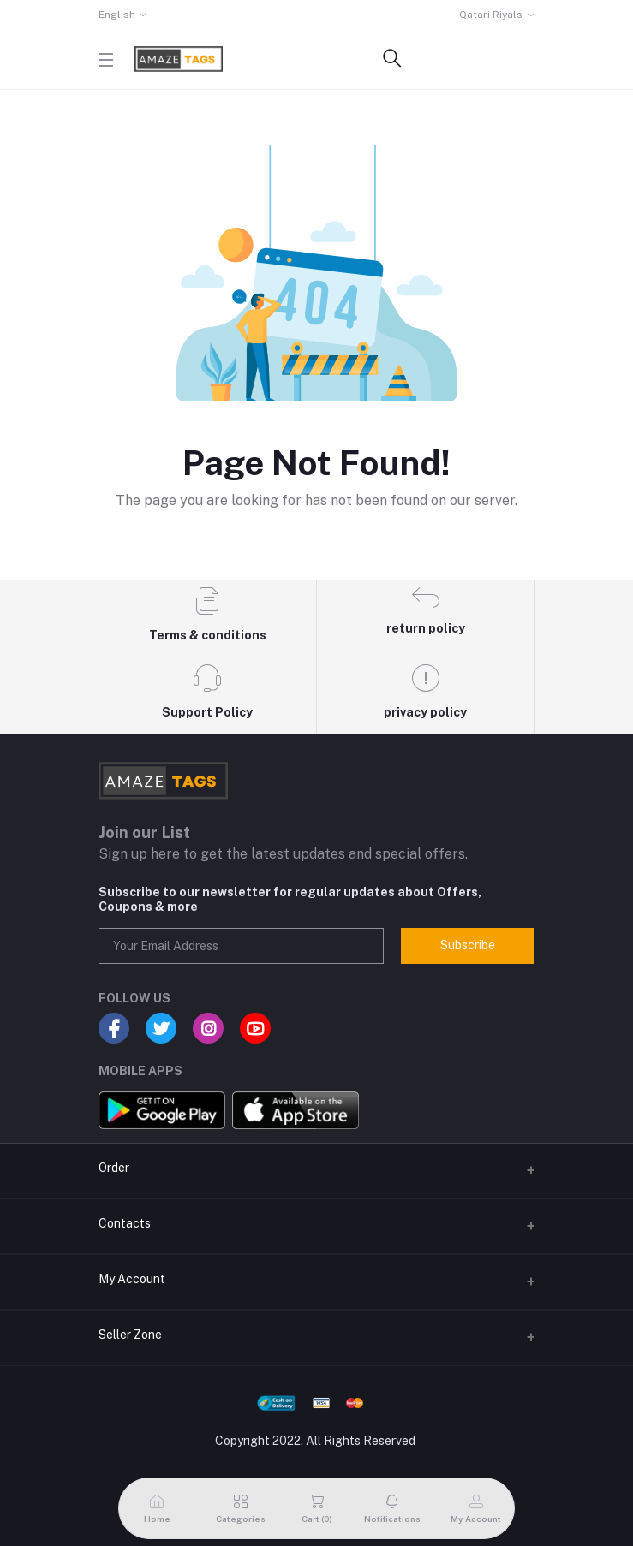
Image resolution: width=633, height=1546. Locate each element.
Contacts (125, 1223)
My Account (132, 1279)
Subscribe (467, 945)
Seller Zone (130, 1334)
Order (114, 1167)
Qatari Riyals (491, 15)
